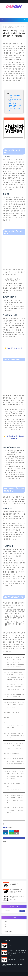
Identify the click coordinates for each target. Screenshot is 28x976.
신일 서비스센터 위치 (14, 103)
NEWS (5, 39)
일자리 (5, 926)
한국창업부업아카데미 (8, 931)
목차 (8, 93)
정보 (4, 929)
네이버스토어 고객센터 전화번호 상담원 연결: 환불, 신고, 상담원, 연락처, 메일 (17, 958)
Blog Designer (14, 974)
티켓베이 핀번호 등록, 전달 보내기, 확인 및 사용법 (17, 883)
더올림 (5, 924)
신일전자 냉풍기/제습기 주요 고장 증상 (15, 105)
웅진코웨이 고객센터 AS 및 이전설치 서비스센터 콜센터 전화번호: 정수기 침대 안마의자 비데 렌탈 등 (17, 952)
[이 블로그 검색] (11, 911)
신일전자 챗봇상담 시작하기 (14, 348)
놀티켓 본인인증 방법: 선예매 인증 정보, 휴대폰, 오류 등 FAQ (17, 890)
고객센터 (6, 26)
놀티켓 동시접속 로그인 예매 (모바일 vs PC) (17, 897)
